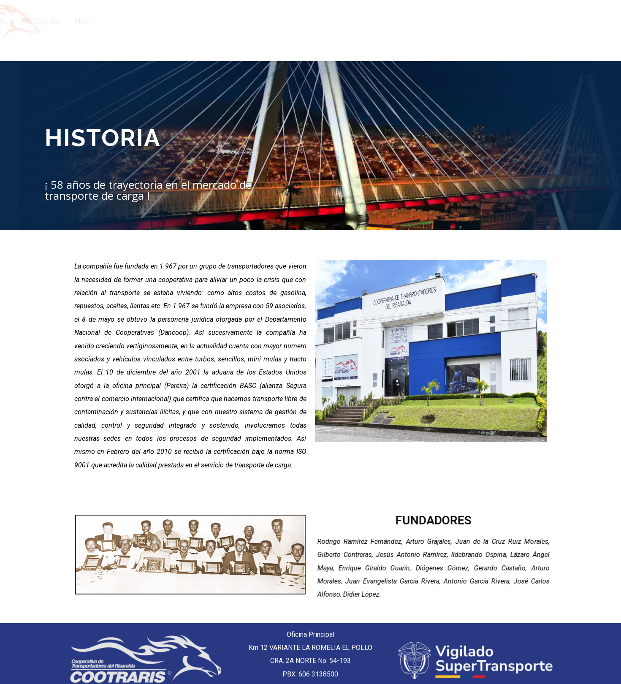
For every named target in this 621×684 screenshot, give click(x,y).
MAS (590, 21)
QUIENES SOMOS (252, 21)
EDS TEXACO (375, 21)
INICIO (199, 21)
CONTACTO (320, 21)
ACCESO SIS (548, 21)
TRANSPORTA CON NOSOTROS (463, 21)
